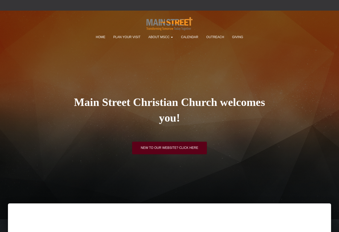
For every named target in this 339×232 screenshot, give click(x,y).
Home (100, 37)
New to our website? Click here (169, 149)
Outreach (215, 37)
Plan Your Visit (126, 37)
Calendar (189, 37)
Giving (237, 37)
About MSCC (160, 37)
